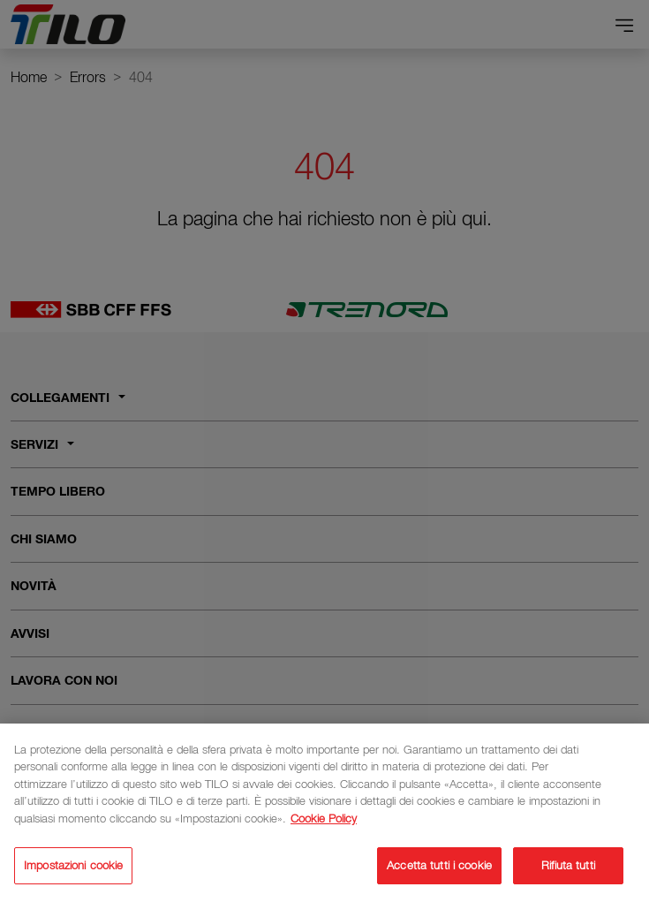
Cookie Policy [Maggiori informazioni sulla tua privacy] (324, 821)
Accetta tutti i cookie (439, 868)
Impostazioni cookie (73, 868)
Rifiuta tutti (568, 868)
